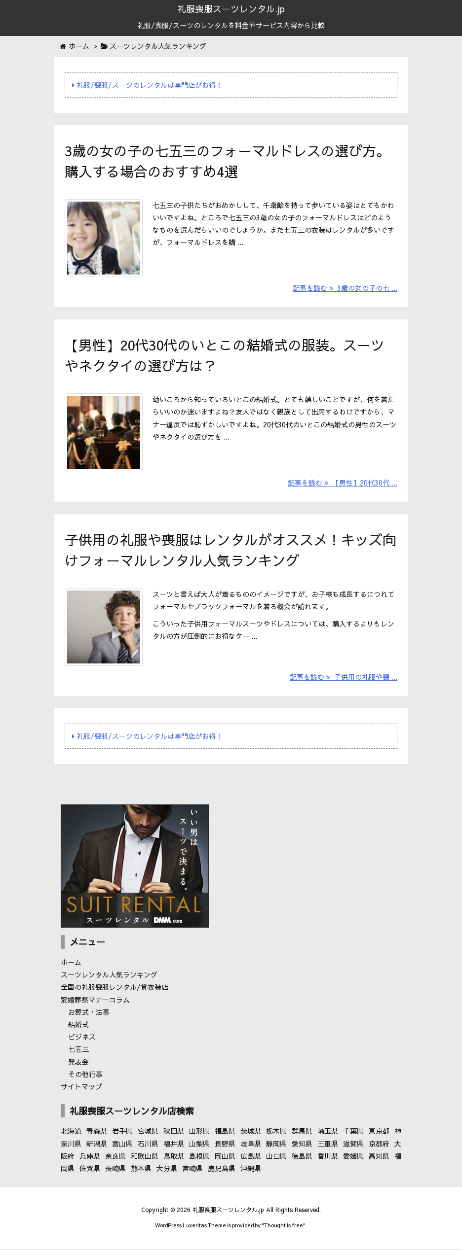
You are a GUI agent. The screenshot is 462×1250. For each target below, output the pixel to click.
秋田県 (173, 1133)
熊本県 (141, 1170)
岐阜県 (250, 1145)
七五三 (78, 1051)
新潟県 (96, 1145)
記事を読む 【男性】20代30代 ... (342, 484)
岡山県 (225, 1158)
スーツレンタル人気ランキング (109, 977)
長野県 (225, 1145)
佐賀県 (89, 1170)
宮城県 (148, 1133)
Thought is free (283, 1227)
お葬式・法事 (89, 1014)
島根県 (199, 1158)
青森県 (96, 1133)
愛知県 (302, 1145)
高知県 (379, 1158)
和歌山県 (144, 1158)
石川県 (148, 1145)
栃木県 (276, 1133)
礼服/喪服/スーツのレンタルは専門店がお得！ (147, 85)
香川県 (327, 1158)
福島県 (225, 1133)
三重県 (327, 1145)
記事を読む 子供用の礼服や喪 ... (343, 679)
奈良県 (115, 1158)
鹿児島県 (221, 1170)
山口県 (276, 1158)
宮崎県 (192, 1170)
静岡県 (276, 1145)
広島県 (250, 1158)
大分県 (166, 1170)
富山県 (122, 1145)
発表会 (78, 1064)
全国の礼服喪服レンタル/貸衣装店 (114, 989)
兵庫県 (89, 1158)
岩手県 (122, 1133)
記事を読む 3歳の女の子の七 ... (345, 289)
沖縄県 (250, 1170)
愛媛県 (353, 1158)
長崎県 (115, 1170)
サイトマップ (81, 1088)
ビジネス (82, 1039)
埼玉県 (327, 1133)
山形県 (199, 1133)
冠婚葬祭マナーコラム (95, 1002)
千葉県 (353, 1133)
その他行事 (85, 1076)
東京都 (379, 1133)
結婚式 (78, 1027)
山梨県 (199, 1145)
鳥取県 (173, 1158)
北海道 (71, 1133)
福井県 (173, 1145)
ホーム (71, 965)
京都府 (379, 1145)
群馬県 (302, 1133)
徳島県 (302, 1158)
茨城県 (250, 1133)
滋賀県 (353, 1145)
